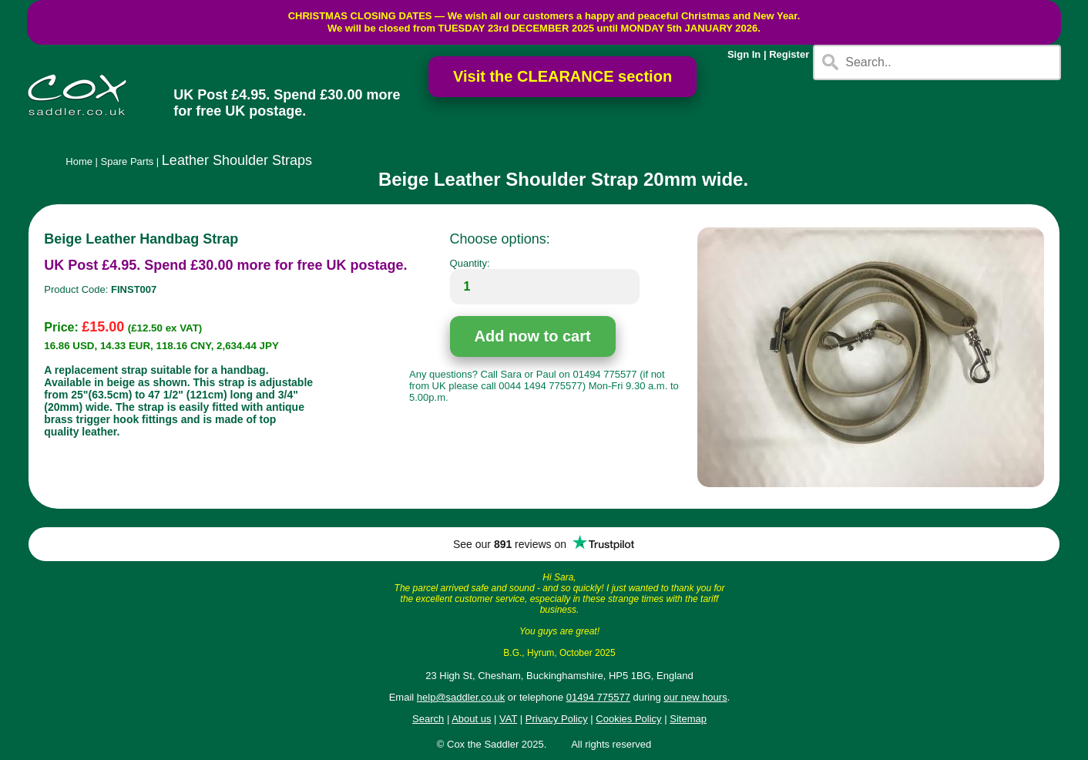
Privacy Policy (557, 719)
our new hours (695, 697)
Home (78, 161)
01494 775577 (598, 697)
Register (789, 54)
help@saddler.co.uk (461, 697)
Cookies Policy (628, 719)
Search (428, 719)
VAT (508, 719)
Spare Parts (127, 161)
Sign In (744, 54)
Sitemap (688, 719)
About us (471, 719)
